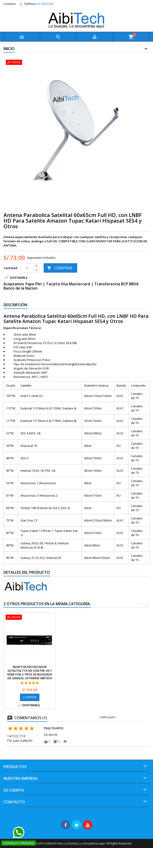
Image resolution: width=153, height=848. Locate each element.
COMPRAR (59, 268)
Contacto (10, 4)
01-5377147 (45, 4)
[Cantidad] (27, 268)
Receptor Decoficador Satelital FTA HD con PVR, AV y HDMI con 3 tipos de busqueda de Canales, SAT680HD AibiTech (81, 672)
